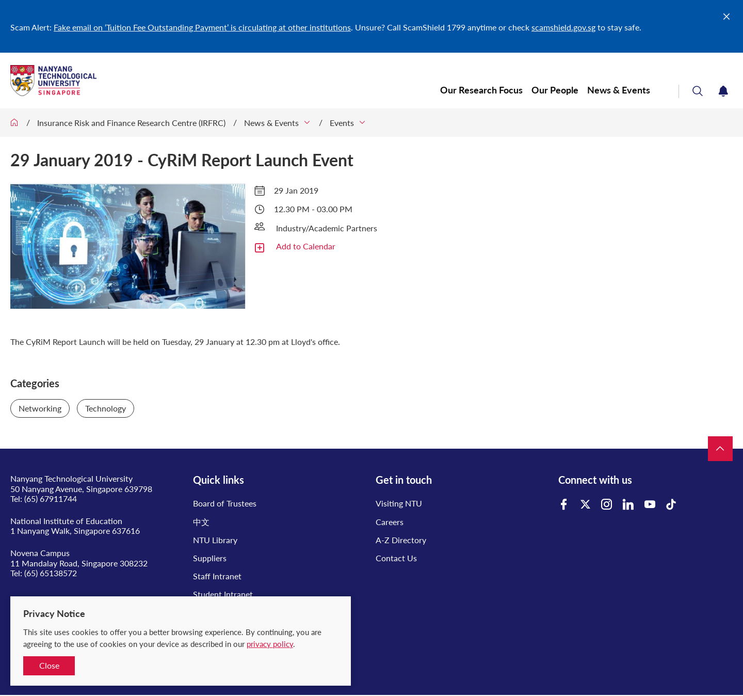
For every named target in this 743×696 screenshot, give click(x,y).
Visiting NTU (399, 503)
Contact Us (396, 558)
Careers (389, 522)
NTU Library (215, 540)
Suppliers (210, 558)
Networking (40, 408)
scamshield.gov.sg (563, 27)
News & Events (618, 90)
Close (49, 665)
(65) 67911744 (50, 498)
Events (342, 123)
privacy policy (270, 643)
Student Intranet (223, 594)
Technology (105, 408)
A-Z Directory (401, 540)
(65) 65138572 (50, 573)
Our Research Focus (481, 90)
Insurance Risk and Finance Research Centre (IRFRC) (131, 123)
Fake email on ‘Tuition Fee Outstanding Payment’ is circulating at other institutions (202, 27)
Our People (554, 90)
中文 (201, 522)
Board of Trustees (224, 503)
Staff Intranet (217, 576)
